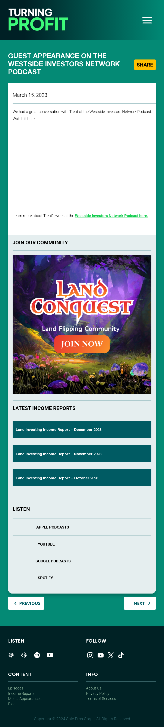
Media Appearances (24, 698)
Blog (12, 704)
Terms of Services (101, 698)
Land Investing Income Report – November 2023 (58, 454)
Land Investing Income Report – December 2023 (58, 430)
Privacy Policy (97, 693)
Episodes (15, 688)
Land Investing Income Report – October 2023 (57, 478)
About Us (93, 688)
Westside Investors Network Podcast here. (111, 215)
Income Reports (21, 693)
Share (144, 65)
